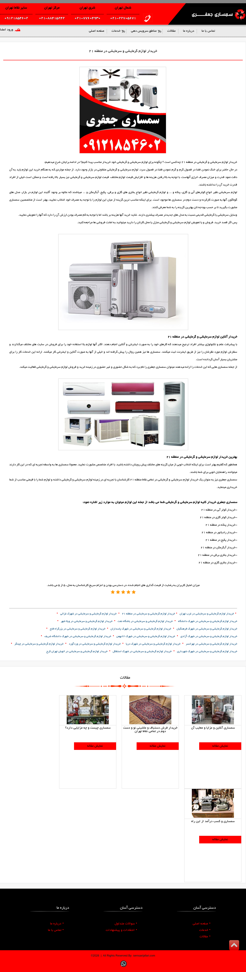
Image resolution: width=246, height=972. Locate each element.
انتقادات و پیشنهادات (121, 930)
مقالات (205, 936)
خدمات (204, 930)
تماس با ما (56, 930)
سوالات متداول (126, 923)
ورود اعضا (6, 29)
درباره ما (57, 923)
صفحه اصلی (201, 923)
